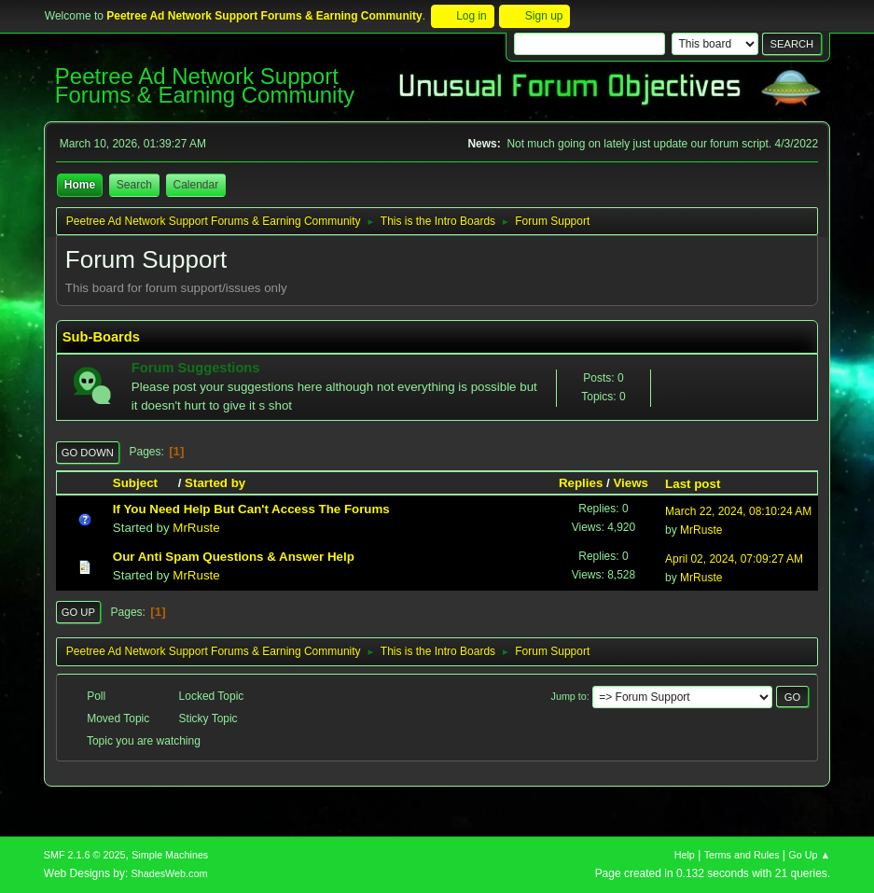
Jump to (569, 696)
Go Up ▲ (809, 854)
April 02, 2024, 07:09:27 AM (734, 558)
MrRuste (196, 528)
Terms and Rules (742, 854)
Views (630, 483)
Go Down (88, 452)
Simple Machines (170, 854)
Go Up (78, 612)
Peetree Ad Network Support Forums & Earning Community (204, 85)
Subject (143, 483)
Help (684, 854)
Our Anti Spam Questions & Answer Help (233, 557)
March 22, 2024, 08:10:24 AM (738, 511)
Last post (692, 484)
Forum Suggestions (196, 367)
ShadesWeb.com (170, 873)
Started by (215, 483)
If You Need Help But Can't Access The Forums (251, 509)
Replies (581, 483)
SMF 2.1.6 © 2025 (85, 854)
